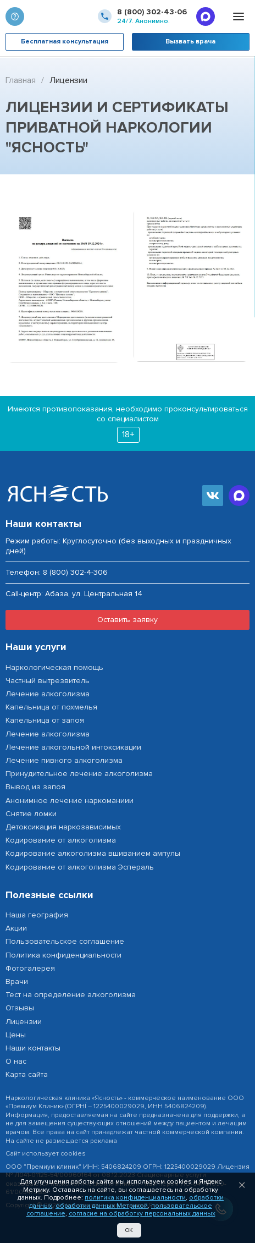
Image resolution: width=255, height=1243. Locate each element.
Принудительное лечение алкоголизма (79, 773)
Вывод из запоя (35, 786)
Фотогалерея (30, 968)
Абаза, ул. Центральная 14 (93, 594)
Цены (15, 1035)
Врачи (16, 981)
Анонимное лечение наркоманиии (69, 800)
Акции (16, 928)
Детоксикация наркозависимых (63, 827)
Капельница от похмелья (51, 707)
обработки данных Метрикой (102, 1206)
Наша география (36, 915)
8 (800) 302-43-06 (152, 11)
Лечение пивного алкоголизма (64, 760)
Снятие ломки (31, 813)
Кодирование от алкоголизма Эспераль (79, 867)
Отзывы (19, 1008)
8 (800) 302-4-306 (75, 572)
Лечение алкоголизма (47, 693)
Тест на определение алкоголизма (70, 994)
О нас (15, 1061)
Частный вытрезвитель (47, 680)
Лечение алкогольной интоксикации (73, 747)
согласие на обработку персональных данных (142, 1213)
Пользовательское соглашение (64, 941)
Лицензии (23, 1021)
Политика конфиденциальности (63, 955)
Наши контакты (32, 1048)
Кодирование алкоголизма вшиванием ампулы (92, 853)
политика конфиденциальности (135, 1198)
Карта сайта (26, 1074)
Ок (129, 1230)
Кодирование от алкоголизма (60, 840)
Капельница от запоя (44, 720)
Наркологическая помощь (54, 667)
